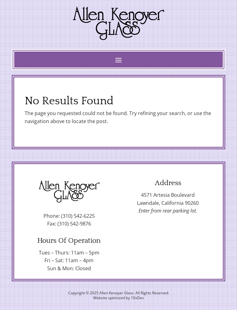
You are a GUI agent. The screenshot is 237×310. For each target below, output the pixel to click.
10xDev (137, 297)
